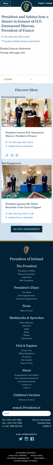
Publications (26, 338)
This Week (26, 292)
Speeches (26, 325)
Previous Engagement (13, 96)
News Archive (26, 310)
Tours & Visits (26, 363)
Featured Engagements (26, 298)
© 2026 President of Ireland (25, 461)
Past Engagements (26, 295)
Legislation (27, 277)
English (41, 3)
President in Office (26, 271)
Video (26, 332)
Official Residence (26, 353)
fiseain (8, 79)
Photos (26, 335)
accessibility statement (25, 453)
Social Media (39, 458)
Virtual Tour (26, 350)
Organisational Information (26, 375)
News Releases (26, 322)
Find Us (26, 387)
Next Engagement (11, 163)
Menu (5, 3)
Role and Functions (26, 274)
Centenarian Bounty (26, 381)
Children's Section (26, 399)
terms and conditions (18, 455)
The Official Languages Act (18, 458)
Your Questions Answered (26, 378)
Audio (26, 329)
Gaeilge (49, 3)
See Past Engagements (26, 229)
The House (26, 356)
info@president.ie (29, 434)
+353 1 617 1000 (13, 419)
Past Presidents (26, 280)
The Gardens (26, 360)
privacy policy (37, 455)
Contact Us (26, 384)
